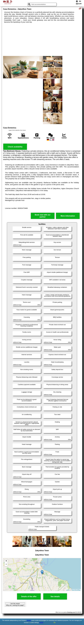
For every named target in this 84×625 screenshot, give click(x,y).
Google (29, 620)
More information (68, 216)
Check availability (15, 147)
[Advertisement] (42, 39)
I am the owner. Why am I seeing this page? (15, 604)
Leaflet (68, 590)
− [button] (6, 564)
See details (55, 596)
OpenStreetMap (76, 590)
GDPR (41, 622)
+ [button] (6, 561)
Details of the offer (29, 596)
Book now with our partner (42, 216)
